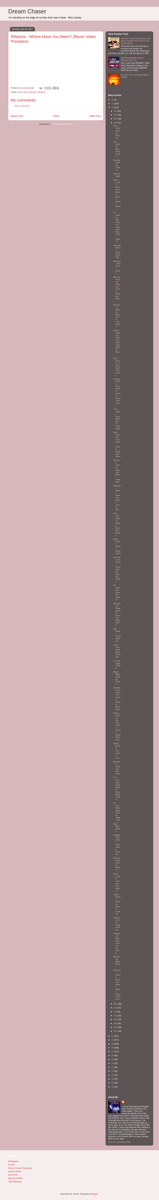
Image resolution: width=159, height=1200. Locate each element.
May (116, 1004)
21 (112, 1067)
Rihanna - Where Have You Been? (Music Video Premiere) (116, 984)
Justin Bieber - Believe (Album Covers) (116, 904)
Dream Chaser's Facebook (20, 1168)
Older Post (95, 116)
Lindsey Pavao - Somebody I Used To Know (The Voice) (116, 392)
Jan (116, 111)
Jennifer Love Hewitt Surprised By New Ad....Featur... (116, 569)
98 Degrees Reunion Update (116, 592)
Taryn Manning (14, 1181)
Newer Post (17, 116)
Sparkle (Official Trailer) (116, 165)
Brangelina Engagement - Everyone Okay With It (116, 614)
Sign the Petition (15, 1178)
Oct (115, 1023)
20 (112, 1063)
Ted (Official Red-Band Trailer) (116, 149)
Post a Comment (22, 106)
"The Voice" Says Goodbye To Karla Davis (116, 419)
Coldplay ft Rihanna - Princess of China (116, 943)
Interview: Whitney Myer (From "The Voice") (116, 316)
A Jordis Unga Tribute (116, 664)
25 (112, 1083)
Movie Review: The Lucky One (116, 750)
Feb (116, 115)
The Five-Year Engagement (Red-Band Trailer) (116, 788)
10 (112, 100)
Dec (116, 1031)
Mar (116, 118)
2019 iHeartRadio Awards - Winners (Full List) (133, 59)
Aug (116, 1015)
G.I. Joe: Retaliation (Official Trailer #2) (116, 811)
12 (112, 107)
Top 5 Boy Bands (116, 827)
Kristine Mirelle (14, 1171)
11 (112, 103)
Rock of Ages (116, 175)
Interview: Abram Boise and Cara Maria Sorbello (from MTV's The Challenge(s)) (135, 40)
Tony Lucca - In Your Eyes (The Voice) (116, 366)
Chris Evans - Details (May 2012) (116, 546)
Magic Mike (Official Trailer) (116, 678)
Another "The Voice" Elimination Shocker (116, 844)
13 (112, 1036)
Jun (116, 1008)
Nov (116, 1027)
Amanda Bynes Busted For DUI (116, 251)
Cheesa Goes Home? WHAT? (116, 864)
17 (112, 1051)
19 (112, 1059)
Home (56, 116)
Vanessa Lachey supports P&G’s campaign (116, 471)
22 (112, 1071)
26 (112, 1087)
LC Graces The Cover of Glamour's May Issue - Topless (116, 227)
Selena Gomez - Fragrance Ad (116, 924)
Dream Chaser (27, 11)
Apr (115, 122)
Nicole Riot (13, 1175)
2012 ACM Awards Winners (116, 132)
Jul (115, 1012)
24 (112, 1079)
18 (112, 1055)
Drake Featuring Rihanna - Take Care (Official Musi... (116, 342)
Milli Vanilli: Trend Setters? (116, 635)
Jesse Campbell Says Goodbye (116, 651)
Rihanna (41, 92)
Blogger (94, 1194)
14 (112, 1040)
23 (112, 1075)
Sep (116, 1019)
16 (112, 1048)
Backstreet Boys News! (116, 961)
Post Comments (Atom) (61, 124)
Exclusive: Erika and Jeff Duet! (116, 768)
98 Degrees (13, 1161)
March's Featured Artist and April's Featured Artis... (116, 289)
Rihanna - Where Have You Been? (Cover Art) (116, 498)
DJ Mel (11, 1165)
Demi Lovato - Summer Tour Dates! (116, 882)
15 (112, 1044)
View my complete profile (119, 1142)
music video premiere (27, 92)
